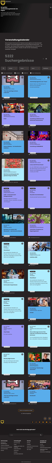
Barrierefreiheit (30, 447)
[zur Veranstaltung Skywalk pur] (13, 253)
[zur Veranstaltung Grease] (39, 308)
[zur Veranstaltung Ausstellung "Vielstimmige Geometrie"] (39, 363)
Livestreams (16, 450)
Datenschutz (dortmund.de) (45, 447)
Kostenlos (17, 73)
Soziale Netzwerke (17, 448)
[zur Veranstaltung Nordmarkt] (39, 391)
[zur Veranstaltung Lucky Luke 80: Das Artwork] (39, 170)
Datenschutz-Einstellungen (45, 451)
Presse (15, 444)
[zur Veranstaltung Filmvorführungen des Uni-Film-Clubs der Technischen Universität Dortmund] (39, 336)
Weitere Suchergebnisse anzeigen (26, 410)
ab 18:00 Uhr (25, 73)
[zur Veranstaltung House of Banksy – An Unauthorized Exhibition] (13, 142)
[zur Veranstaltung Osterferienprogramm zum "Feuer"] (39, 87)
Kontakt (41, 444)
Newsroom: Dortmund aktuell (6, 447)
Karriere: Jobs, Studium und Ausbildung (19, 447)
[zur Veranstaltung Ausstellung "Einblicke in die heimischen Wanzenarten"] (39, 114)
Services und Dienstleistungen (4, 443)
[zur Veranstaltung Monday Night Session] (13, 363)
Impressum (42, 445)
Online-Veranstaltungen (7, 73)
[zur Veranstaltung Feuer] (13, 114)
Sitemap (28, 442)
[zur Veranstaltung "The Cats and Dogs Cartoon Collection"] (13, 87)
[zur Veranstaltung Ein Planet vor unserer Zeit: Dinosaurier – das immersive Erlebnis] (13, 225)
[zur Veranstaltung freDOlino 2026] (39, 253)
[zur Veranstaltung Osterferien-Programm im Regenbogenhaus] (39, 225)
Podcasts (15, 452)
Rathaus (2, 450)
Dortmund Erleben (4, 448)
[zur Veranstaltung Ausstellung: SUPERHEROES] (39, 142)
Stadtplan (29, 444)
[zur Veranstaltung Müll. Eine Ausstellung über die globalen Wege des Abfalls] (13, 170)
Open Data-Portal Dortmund (32, 446)
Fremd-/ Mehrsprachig (35, 73)
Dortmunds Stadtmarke (18, 453)
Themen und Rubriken (5, 445)
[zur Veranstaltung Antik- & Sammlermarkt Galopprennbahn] (13, 197)
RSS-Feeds (29, 449)
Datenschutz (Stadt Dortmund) (44, 450)
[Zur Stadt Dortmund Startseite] (6, 3)
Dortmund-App (17, 442)
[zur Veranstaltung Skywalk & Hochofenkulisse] (39, 197)
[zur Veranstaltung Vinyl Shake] (13, 336)
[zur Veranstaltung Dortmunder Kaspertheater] (13, 280)
